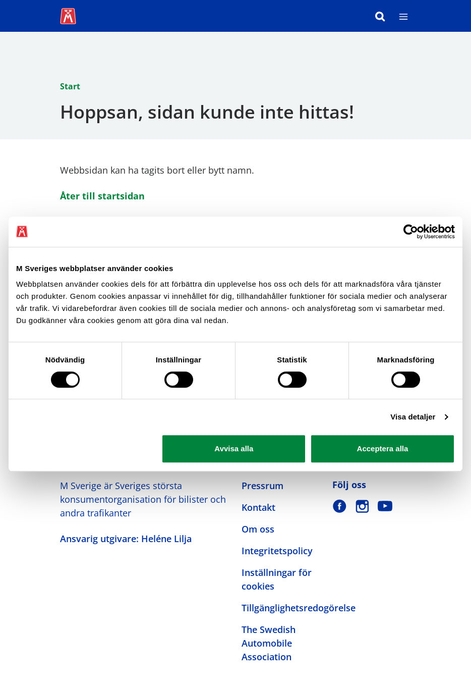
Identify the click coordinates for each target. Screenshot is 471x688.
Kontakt (258, 507)
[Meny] (403, 16)
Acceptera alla (382, 448)
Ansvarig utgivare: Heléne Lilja (126, 539)
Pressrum (262, 486)
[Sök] (380, 16)
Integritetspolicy (277, 551)
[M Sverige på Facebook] (339, 506)
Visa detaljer (412, 416)
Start (70, 86)
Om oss (258, 529)
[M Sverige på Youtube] (385, 506)
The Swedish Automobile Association (269, 643)
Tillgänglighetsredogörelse (299, 608)
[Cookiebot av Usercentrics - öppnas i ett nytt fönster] (411, 231)
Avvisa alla (233, 448)
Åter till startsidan (102, 196)
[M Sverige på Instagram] (362, 506)
